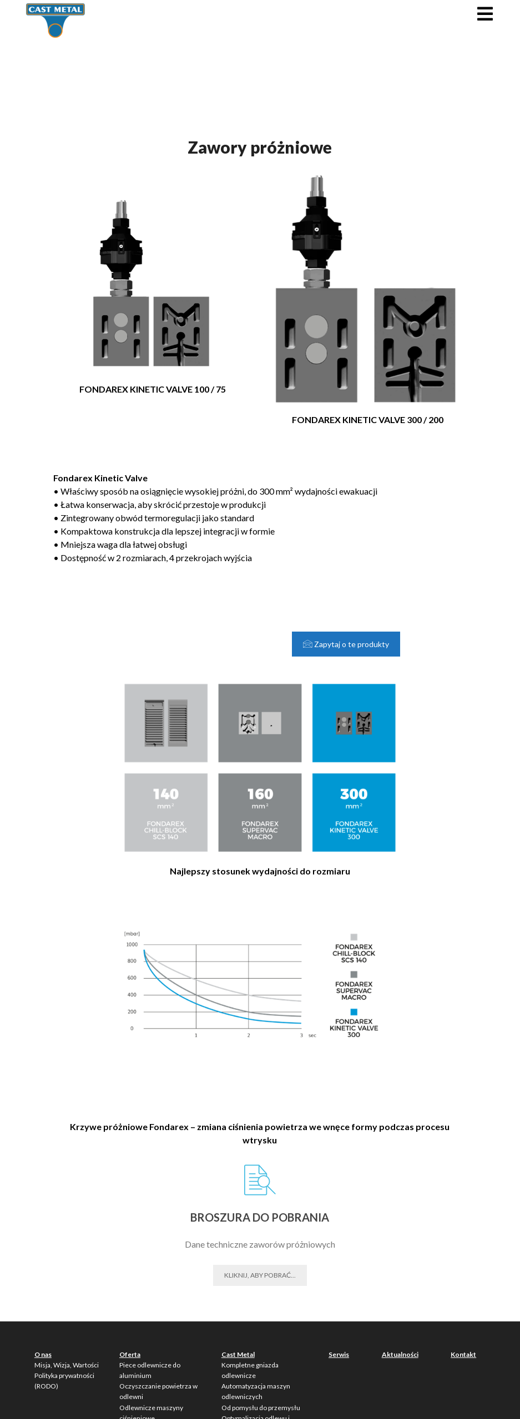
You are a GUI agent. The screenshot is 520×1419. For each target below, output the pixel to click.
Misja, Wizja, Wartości (66, 1365)
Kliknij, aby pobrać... (260, 1275)
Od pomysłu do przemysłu (260, 1407)
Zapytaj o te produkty (346, 643)
